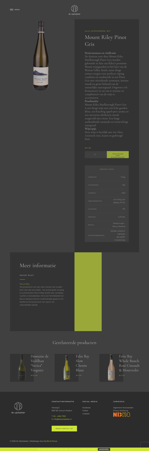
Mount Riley (25, 284)
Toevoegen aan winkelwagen (118, 155)
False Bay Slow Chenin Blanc (82, 363)
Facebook (86, 408)
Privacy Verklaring (120, 411)
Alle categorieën (95, 31)
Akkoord (104, 449)
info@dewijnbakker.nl (63, 419)
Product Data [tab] (107, 169)
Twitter (85, 411)
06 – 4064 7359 (59, 416)
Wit (109, 31)
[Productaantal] (96, 154)
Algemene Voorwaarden (123, 408)
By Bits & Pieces (50, 441)
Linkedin (86, 414)
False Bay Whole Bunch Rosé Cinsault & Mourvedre (129, 363)
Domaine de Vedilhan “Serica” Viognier (40, 363)
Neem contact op (64, 428)
